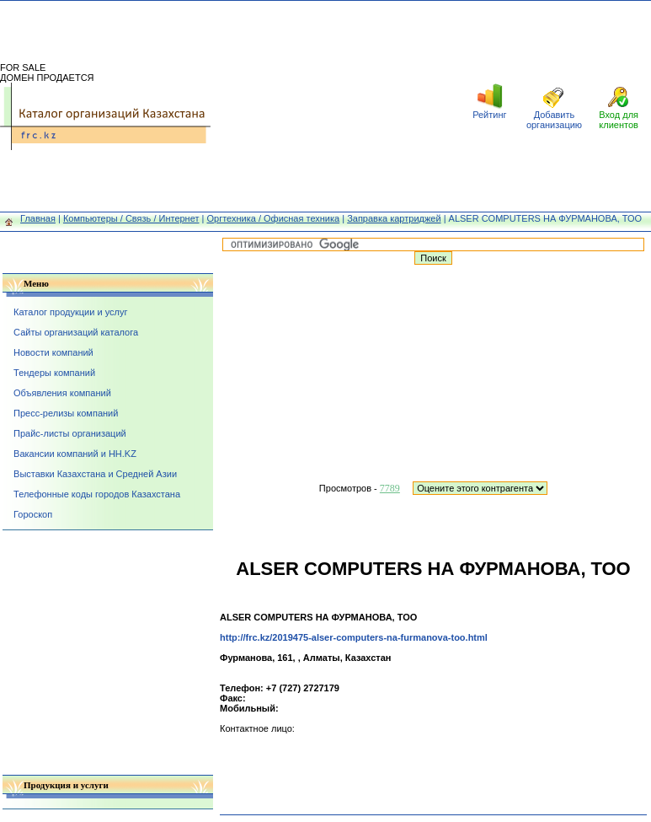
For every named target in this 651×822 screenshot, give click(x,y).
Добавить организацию (554, 120)
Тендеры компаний (54, 373)
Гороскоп (32, 514)
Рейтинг (489, 115)
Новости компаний (53, 352)
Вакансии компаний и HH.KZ (74, 454)
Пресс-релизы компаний (65, 413)
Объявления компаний (62, 393)
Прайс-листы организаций (69, 433)
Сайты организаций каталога (75, 332)
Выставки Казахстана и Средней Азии (95, 474)
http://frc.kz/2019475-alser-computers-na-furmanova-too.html (354, 637)
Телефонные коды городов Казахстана (96, 494)
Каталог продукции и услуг (70, 312)
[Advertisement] (334, 106)
